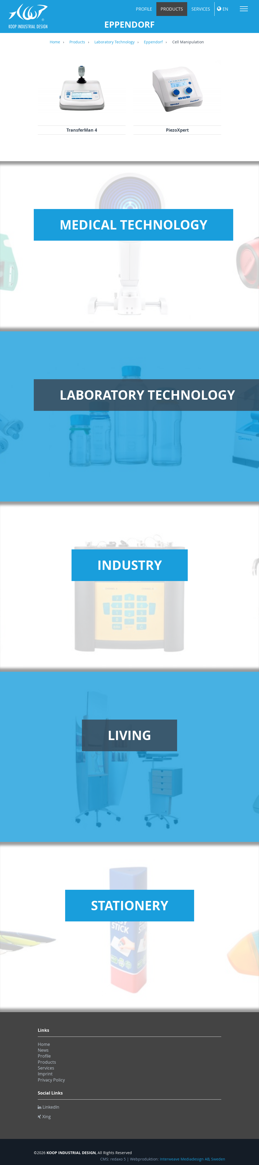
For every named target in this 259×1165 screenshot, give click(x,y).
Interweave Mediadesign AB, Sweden (192, 1159)
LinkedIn (48, 1107)
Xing (44, 1117)
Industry (129, 565)
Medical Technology (133, 224)
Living (129, 735)
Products (172, 9)
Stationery (129, 905)
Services (200, 9)
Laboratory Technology (114, 42)
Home (55, 42)
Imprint (45, 1074)
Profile (144, 9)
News (43, 1050)
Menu (244, 9)
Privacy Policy (51, 1080)
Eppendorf (153, 42)
